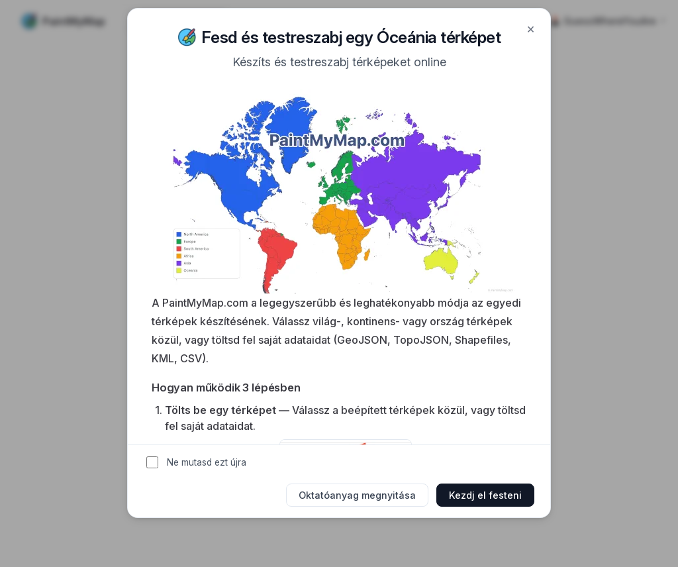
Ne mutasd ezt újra (206, 462)
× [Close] (530, 28)
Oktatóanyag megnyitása (357, 495)
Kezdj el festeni (485, 495)
